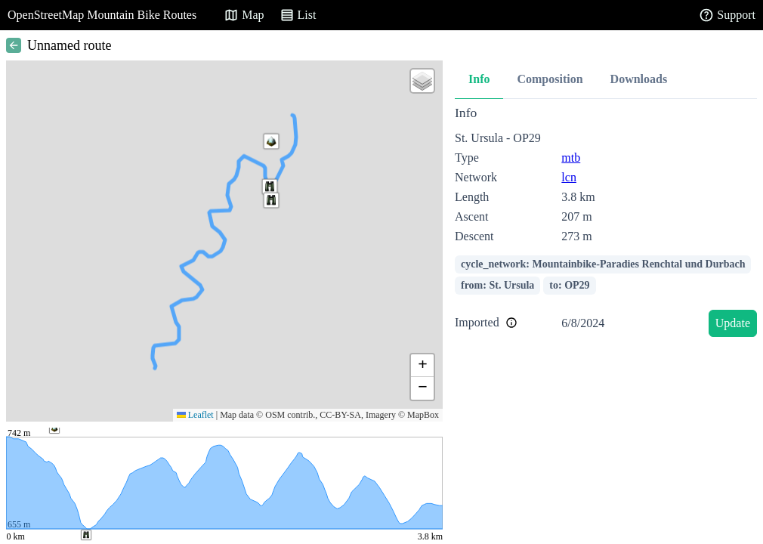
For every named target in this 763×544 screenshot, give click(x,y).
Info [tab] (479, 79)
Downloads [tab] (639, 79)
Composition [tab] (549, 79)
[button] (270, 187)
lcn (568, 177)
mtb (570, 157)
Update (732, 323)
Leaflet (195, 415)
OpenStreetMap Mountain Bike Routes (102, 14)
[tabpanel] (606, 224)
